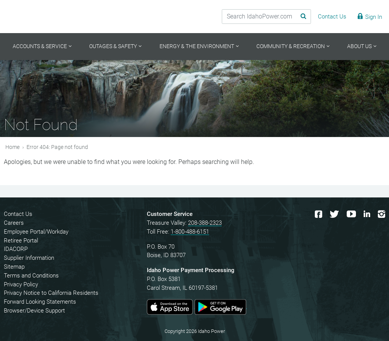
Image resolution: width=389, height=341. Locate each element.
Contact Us (18, 214)
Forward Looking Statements (40, 301)
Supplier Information (29, 257)
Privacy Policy (21, 284)
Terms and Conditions (31, 275)
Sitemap (14, 266)
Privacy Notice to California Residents (51, 292)
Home (12, 147)
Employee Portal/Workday (36, 231)
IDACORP (16, 249)
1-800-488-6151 (190, 231)
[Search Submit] (300, 16)
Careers (14, 222)
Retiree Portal (21, 240)
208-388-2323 (205, 222)
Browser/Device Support (34, 310)
